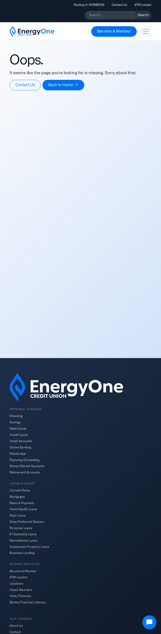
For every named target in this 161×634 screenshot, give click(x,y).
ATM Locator (142, 5)
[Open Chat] (149, 622)
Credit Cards (19, 434)
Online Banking (20, 447)
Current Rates (20, 490)
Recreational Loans (24, 540)
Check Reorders (21, 589)
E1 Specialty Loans (23, 534)
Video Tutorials (20, 596)
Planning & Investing (24, 460)
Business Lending (22, 553)
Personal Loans (21, 528)
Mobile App (18, 453)
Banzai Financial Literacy (28, 602)
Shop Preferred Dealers (27, 521)
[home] (32, 31)
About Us (16, 625)
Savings (15, 422)
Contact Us (119, 5)
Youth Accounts (21, 441)
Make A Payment (22, 503)
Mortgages (17, 496)
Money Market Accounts (27, 466)
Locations (16, 583)
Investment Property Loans (29, 546)
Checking (16, 416)
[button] (145, 31)
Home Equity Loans (23, 509)
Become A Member (23, 571)
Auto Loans (18, 515)
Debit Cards (18, 428)
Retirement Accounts (25, 472)
